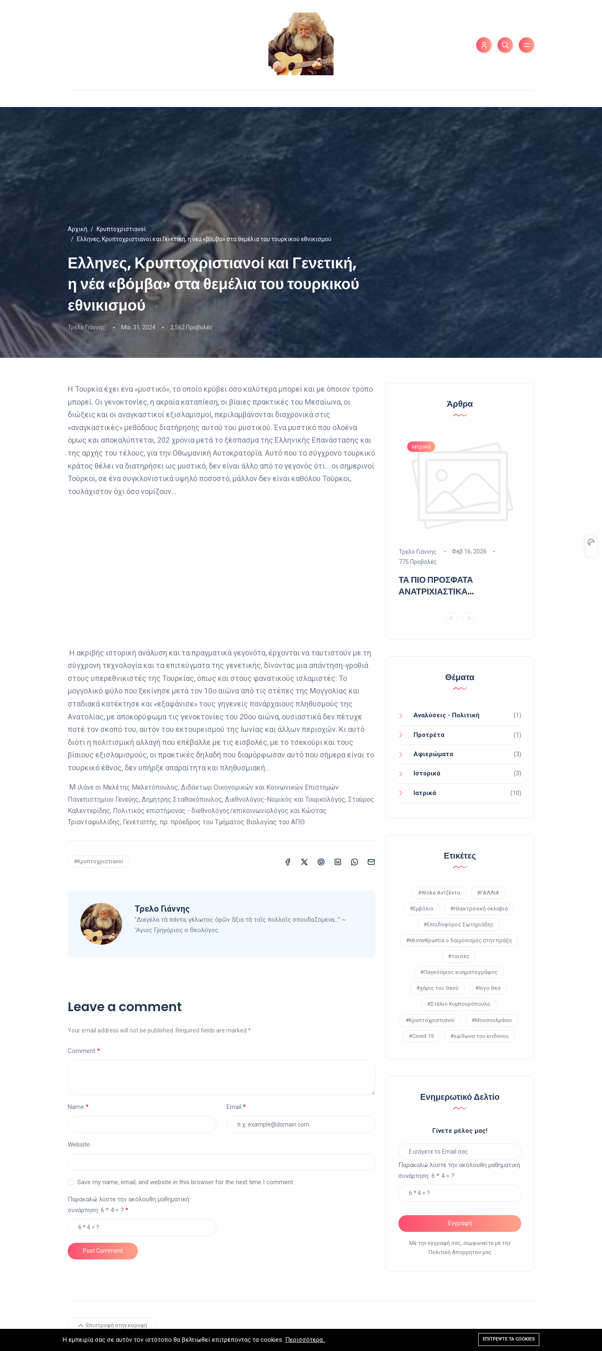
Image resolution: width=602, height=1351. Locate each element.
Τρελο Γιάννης (86, 327)
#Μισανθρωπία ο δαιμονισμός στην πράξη (459, 940)
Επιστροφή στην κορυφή (112, 1325)
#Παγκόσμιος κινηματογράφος (458, 972)
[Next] (468, 618)
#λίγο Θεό (488, 988)
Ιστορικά (426, 773)
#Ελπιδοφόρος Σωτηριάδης (458, 924)
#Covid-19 (421, 1036)
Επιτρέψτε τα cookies (509, 1339)
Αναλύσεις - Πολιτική (446, 715)
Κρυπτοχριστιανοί (121, 229)
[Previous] (451, 618)
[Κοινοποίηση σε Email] (371, 861)
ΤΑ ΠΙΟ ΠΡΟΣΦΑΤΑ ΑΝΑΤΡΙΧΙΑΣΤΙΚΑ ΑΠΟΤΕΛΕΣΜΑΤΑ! (436, 585)
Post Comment (103, 1250)
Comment (81, 1051)
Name (76, 1107)
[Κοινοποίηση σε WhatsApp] (354, 861)
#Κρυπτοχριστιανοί (98, 861)
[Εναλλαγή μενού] (526, 45)
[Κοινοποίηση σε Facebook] (287, 861)
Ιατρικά (424, 793)
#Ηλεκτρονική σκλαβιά (479, 908)
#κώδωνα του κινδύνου (479, 1036)
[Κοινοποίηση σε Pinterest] (321, 861)
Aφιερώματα (433, 754)
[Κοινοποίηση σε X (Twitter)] (304, 861)
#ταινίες (458, 956)
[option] (460, 518)
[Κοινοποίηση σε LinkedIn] (338, 861)
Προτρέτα (428, 735)
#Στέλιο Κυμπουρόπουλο (458, 1004)
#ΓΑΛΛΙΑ (488, 893)
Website (79, 1144)
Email (234, 1107)
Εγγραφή (460, 1223)
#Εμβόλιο (422, 908)
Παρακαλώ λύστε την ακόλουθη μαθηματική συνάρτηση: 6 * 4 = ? (128, 1205)
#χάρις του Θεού (437, 988)
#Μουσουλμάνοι (492, 1020)
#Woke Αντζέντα (439, 893)
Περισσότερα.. (305, 1340)
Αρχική (77, 229)
